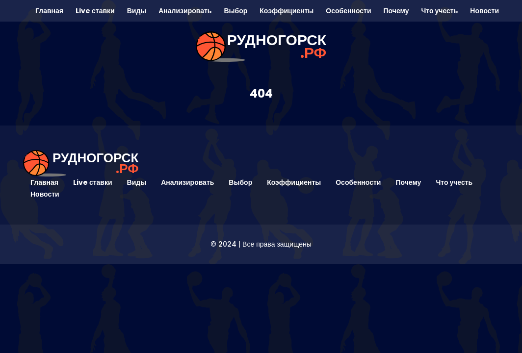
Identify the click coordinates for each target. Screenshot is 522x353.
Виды (137, 11)
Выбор (235, 11)
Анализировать (184, 11)
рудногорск (276, 46)
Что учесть (439, 11)
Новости (484, 11)
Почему (396, 11)
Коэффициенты (286, 11)
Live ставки (95, 11)
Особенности (348, 11)
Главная (49, 11)
